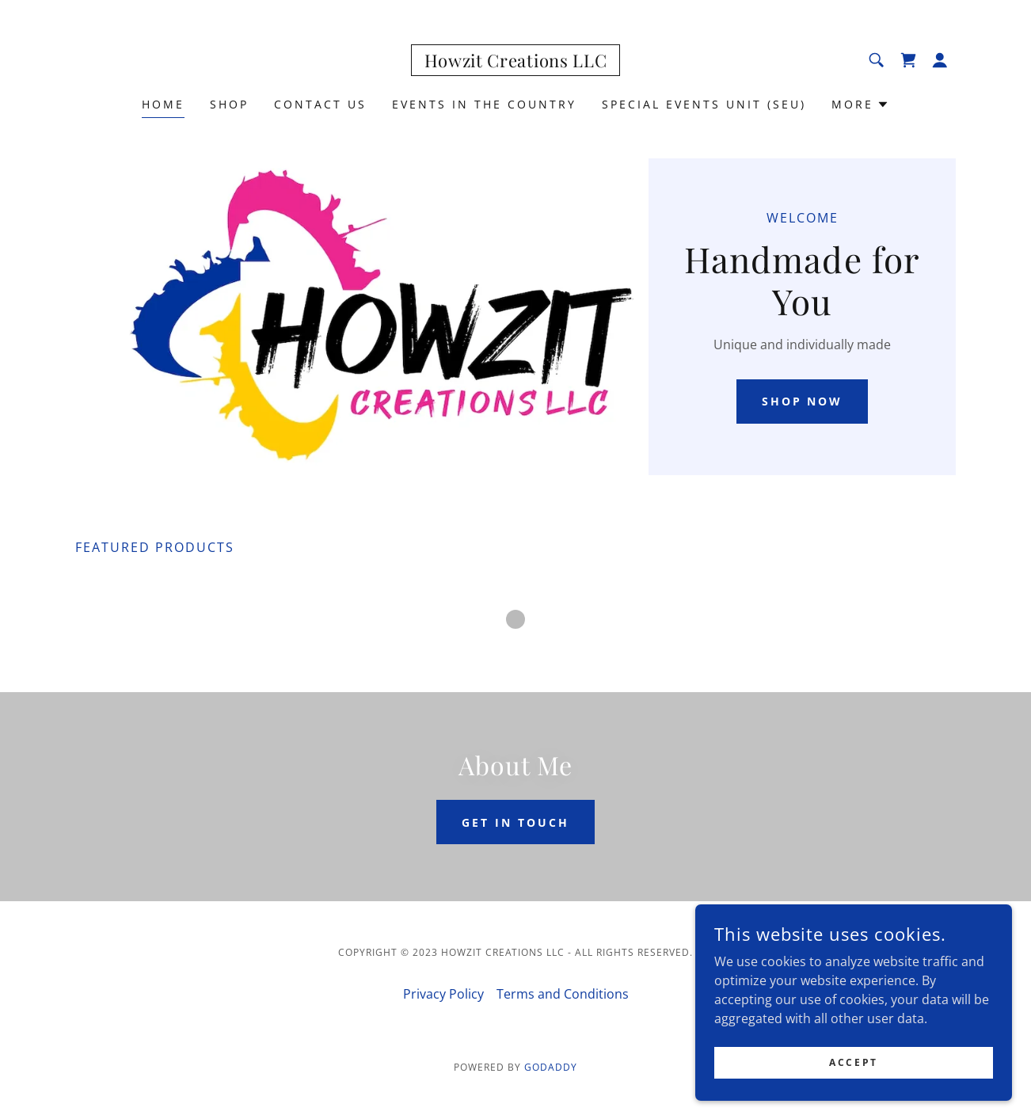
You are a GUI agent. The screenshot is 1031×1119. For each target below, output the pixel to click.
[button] (940, 60)
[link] (516, 62)
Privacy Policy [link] (443, 994)
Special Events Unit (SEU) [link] (704, 104)
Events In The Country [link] (484, 104)
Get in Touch (515, 822)
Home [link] (163, 104)
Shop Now (802, 401)
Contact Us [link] (320, 104)
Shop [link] (229, 104)
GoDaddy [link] (550, 1067)
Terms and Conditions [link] (562, 994)
